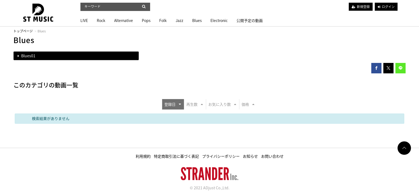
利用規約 (143, 156)
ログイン (388, 6)
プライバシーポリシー (221, 156)
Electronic (219, 20)
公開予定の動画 (249, 20)
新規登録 (363, 6)
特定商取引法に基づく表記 (176, 156)
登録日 (172, 104)
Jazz (179, 20)
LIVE (84, 20)
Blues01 (26, 55)
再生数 (194, 104)
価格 (248, 104)
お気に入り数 (222, 104)
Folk (163, 20)
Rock (101, 20)
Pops (146, 20)
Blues (197, 20)
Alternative (123, 20)
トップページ (23, 31)
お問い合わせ (272, 156)
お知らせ (250, 156)
